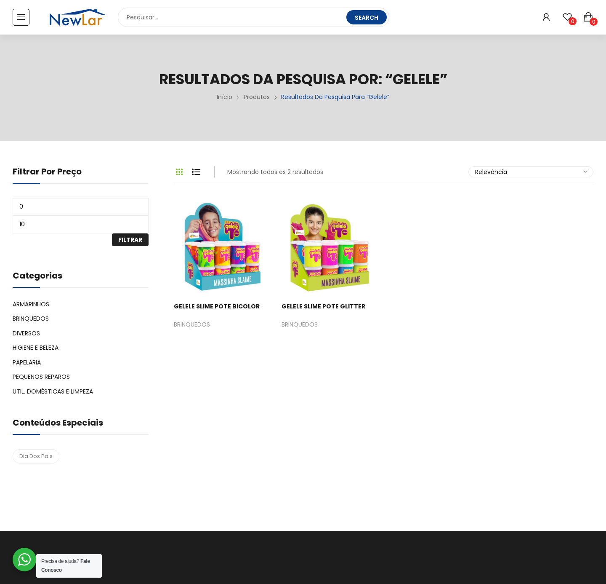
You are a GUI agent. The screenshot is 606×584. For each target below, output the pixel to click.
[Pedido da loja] (530, 171)
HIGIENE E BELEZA (35, 347)
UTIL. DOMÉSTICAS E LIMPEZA (53, 391)
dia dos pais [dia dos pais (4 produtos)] (36, 456)
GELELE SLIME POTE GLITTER (323, 306)
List (196, 171)
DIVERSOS (26, 333)
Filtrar (130, 240)
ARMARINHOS (31, 304)
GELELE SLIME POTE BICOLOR (217, 306)
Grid (179, 171)
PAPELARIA (27, 362)
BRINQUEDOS (192, 325)
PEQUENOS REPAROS (41, 376)
